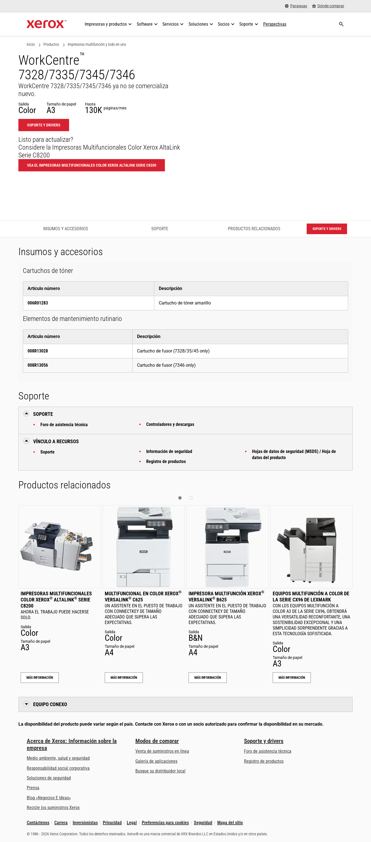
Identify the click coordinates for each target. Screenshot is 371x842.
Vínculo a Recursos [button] (56, 441)
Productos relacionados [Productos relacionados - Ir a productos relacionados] (254, 228)
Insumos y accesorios (65, 228)
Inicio (31, 44)
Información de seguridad (169, 451)
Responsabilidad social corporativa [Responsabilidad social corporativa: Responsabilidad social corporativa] (58, 768)
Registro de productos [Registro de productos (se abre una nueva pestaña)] (264, 761)
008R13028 (38, 351)
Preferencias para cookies (165, 822)
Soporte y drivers (264, 741)
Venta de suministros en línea (162, 751)
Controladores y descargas (170, 424)
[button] (180, 498)
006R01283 (38, 303)
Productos (51, 44)
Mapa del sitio (230, 822)
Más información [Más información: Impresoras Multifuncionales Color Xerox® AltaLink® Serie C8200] (39, 678)
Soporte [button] (43, 414)
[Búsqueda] (341, 24)
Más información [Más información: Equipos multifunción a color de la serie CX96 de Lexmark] (292, 678)
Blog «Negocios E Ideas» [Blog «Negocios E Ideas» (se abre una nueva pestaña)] (49, 797)
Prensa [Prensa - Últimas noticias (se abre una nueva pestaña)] (33, 787)
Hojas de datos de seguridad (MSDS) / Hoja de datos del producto (294, 454)
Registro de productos (166, 461)
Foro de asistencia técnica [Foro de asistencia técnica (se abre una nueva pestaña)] (267, 751)
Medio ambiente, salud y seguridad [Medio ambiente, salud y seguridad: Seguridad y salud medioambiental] (58, 758)
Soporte (47, 452)
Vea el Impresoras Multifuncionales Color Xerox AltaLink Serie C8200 (91, 165)
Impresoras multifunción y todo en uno (97, 44)
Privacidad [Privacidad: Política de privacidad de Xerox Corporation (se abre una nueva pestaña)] (112, 822)
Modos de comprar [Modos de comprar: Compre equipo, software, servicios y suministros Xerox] (157, 741)
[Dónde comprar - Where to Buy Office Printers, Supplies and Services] (328, 6)
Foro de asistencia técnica (64, 424)
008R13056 (38, 365)
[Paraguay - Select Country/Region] (296, 6)
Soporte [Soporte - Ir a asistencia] (159, 228)
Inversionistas (85, 822)
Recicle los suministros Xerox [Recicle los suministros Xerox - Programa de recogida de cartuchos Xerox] (53, 807)
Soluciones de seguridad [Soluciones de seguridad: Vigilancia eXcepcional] (49, 778)
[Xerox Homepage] (47, 24)
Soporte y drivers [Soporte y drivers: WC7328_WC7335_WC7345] (43, 125)
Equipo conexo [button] (50, 704)
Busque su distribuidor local (160, 771)
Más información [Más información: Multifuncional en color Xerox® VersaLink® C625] (124, 678)
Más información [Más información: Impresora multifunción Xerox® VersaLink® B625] (207, 678)
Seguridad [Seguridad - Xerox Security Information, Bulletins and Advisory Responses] (203, 822)
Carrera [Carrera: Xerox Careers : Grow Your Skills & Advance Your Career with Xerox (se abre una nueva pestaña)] (61, 822)
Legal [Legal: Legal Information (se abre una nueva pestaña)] (132, 822)
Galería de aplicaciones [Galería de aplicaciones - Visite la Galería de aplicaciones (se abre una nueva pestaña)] (156, 761)
